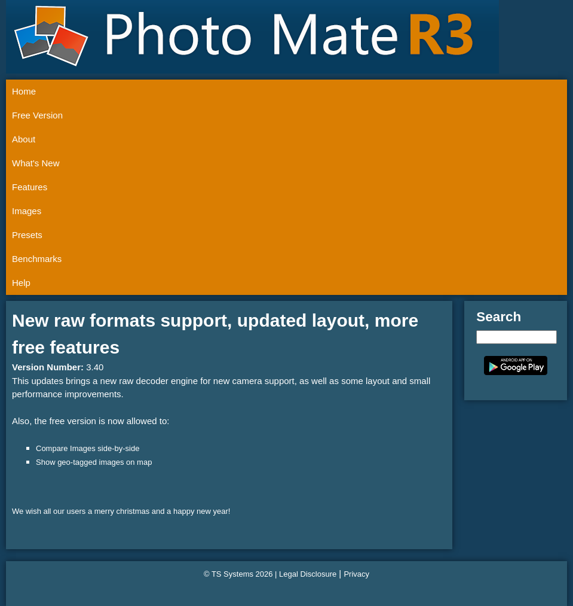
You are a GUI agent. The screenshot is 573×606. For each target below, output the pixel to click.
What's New (36, 163)
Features (29, 187)
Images (26, 211)
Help (21, 283)
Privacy (356, 574)
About (23, 139)
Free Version (37, 115)
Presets (27, 235)
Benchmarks (37, 259)
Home (24, 91)
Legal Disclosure (307, 574)
